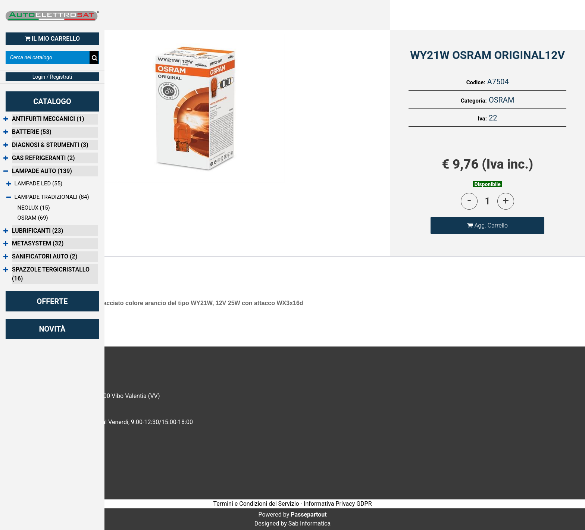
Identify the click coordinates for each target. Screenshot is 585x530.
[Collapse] (6, 171)
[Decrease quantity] (469, 201)
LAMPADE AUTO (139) (42, 171)
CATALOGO (52, 101)
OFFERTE (52, 301)
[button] (195, 108)
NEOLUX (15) (34, 207)
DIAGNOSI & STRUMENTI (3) (50, 144)
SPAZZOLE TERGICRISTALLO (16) (51, 274)
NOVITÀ (52, 328)
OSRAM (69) (33, 217)
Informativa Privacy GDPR (338, 503)
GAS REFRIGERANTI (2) (43, 157)
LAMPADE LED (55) (39, 183)
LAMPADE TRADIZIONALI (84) (52, 197)
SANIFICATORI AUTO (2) (44, 256)
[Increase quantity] (505, 201)
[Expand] (6, 119)
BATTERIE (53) (31, 131)
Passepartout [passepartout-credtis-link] (308, 514)
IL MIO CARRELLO (52, 38)
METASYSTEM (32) (37, 243)
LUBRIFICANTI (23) (37, 230)
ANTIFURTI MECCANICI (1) (48, 118)
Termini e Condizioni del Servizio (256, 503)
